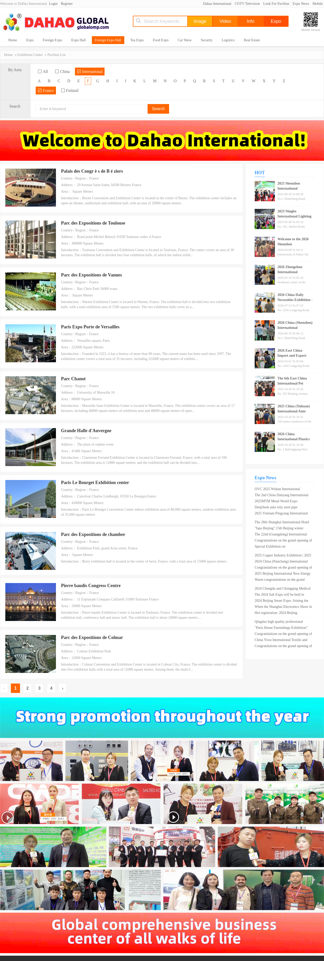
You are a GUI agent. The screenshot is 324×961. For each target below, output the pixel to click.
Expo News (301, 4)
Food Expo (161, 40)
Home (12, 40)
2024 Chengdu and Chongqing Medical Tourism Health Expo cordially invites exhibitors (283, 589)
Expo (30, 40)
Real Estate (252, 40)
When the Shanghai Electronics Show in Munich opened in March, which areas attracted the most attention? (283, 607)
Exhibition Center (30, 55)
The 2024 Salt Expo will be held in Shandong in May (279, 595)
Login (53, 4)
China (62, 71)
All (43, 71)
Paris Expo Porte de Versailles (90, 326)
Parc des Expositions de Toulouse (93, 223)
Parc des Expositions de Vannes (91, 274)
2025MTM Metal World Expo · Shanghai (277, 501)
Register (67, 4)
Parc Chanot (73, 378)
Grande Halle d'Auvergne (86, 430)
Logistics (228, 40)
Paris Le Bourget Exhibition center (95, 482)
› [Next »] (62, 688)
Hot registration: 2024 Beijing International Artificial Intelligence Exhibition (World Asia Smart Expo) (281, 613)
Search (158, 109)
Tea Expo (137, 40)
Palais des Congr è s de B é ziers (92, 171)
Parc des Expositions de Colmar (92, 637)
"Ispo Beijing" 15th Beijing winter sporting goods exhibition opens (279, 528)
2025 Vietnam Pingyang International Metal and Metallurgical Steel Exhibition (284, 513)
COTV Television (247, 4)
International (90, 71)
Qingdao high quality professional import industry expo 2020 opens (279, 622)
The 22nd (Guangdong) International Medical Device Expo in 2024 (281, 534)
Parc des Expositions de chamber (93, 534)
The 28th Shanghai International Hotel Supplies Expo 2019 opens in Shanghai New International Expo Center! (282, 522)
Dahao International (217, 4)
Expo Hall (78, 40)
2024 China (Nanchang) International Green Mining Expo (281, 562)
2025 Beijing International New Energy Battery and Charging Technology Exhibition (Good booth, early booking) (283, 574)
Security (207, 40)
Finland (69, 90)
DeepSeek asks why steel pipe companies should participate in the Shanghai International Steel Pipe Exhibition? (280, 507)
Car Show (185, 40)
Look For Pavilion (276, 4)
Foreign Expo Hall (108, 40)
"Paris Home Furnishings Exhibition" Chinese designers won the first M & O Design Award (282, 628)
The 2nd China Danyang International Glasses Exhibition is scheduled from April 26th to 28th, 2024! (281, 495)
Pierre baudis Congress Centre (91, 585)
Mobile (318, 4)
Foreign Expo (52, 40)
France (46, 90)
